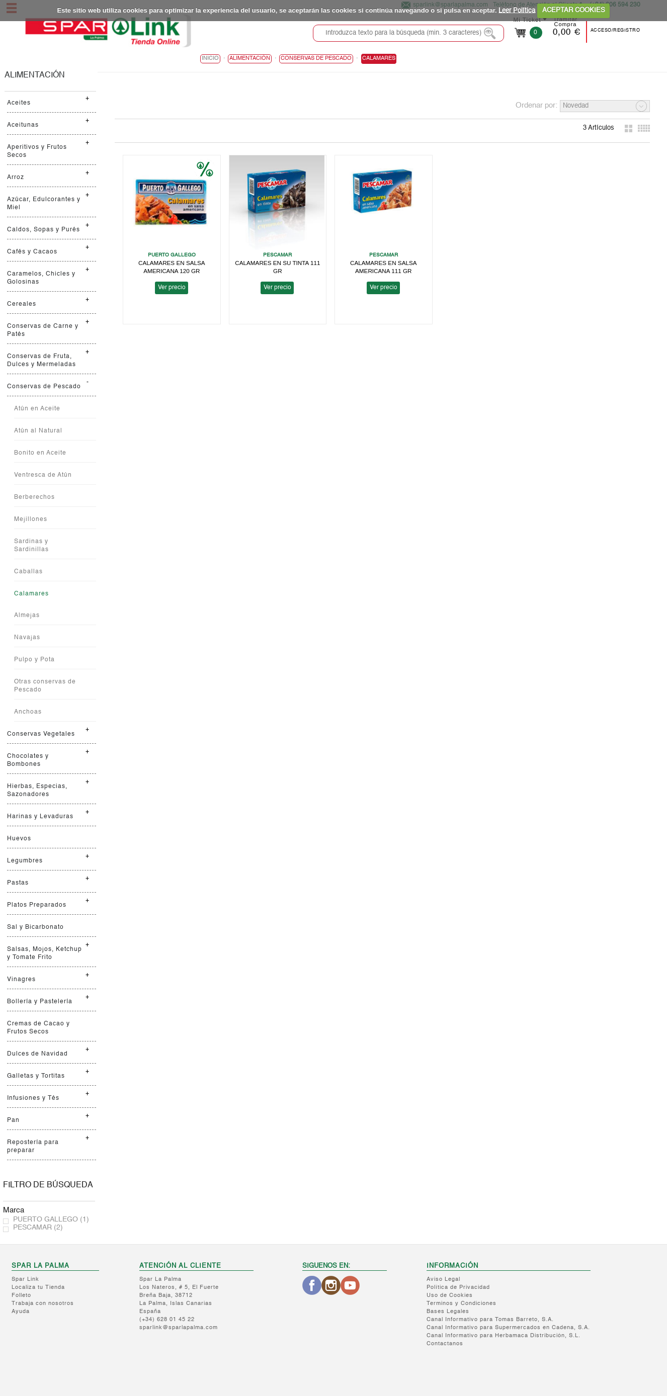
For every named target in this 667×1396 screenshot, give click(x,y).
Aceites (19, 103)
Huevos (19, 839)
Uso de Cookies (450, 1295)
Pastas (18, 883)
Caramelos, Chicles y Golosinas (41, 278)
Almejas (27, 616)
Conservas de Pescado (44, 387)
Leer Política (516, 10)
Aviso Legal (443, 1279)
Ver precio (171, 287)
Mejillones (30, 519)
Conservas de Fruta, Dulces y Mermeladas (41, 361)
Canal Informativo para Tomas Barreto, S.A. (490, 1320)
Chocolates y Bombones (28, 760)
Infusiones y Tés (33, 1098)
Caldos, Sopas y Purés (43, 230)
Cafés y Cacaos (32, 252)
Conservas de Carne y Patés (42, 330)
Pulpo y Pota (34, 660)
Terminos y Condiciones (461, 1303)
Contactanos (445, 1344)
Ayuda (21, 1312)
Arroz (15, 178)
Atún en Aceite (37, 409)
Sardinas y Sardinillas (31, 546)
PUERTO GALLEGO (51, 1219)
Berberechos (34, 497)
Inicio (210, 58)
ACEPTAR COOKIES (573, 10)
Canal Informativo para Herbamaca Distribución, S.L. (503, 1336)
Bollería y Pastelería (39, 1002)
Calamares (31, 594)
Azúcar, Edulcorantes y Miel (43, 204)
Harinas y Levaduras (40, 817)
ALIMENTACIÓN (35, 75)
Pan (13, 1120)
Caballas (28, 572)
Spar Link (25, 1279)
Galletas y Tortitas (36, 1076)
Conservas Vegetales (41, 734)
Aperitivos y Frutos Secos (37, 151)
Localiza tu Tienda (38, 1287)
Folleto (21, 1295)
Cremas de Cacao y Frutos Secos (38, 1028)
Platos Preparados (36, 905)
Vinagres (21, 980)
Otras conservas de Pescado (45, 686)
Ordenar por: (536, 105)
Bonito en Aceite (40, 453)
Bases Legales (448, 1312)
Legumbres (25, 861)
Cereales (21, 304)
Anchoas (28, 712)
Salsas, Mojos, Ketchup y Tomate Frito (44, 953)
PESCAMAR (38, 1227)
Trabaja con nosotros (43, 1303)
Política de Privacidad (458, 1287)
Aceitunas (23, 125)
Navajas (27, 638)
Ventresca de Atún (43, 475)
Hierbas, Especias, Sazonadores (37, 790)
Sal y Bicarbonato (35, 927)
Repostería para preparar (33, 1147)
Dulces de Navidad (37, 1054)
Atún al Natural (38, 431)
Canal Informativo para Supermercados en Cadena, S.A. (508, 1328)
